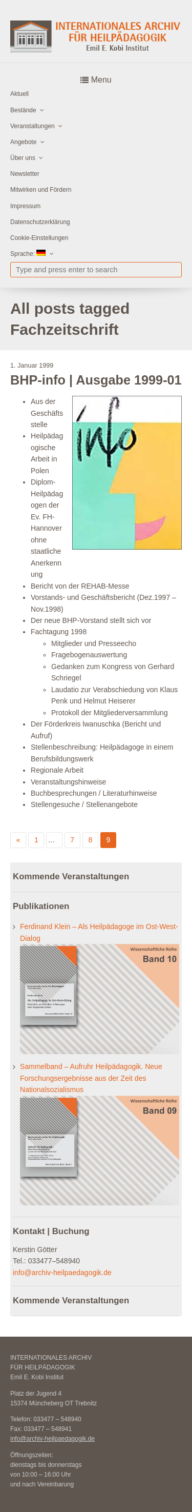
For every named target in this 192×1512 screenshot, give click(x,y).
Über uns (22, 158)
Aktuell (19, 93)
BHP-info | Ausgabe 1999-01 (96, 380)
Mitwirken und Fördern (40, 189)
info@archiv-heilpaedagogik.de (62, 1272)
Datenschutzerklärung (40, 222)
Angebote (23, 142)
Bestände (23, 110)
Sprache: (28, 253)
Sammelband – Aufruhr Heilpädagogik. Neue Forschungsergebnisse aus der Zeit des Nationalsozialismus (91, 1078)
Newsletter (24, 173)
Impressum (25, 206)
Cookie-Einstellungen (39, 237)
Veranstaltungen (32, 126)
